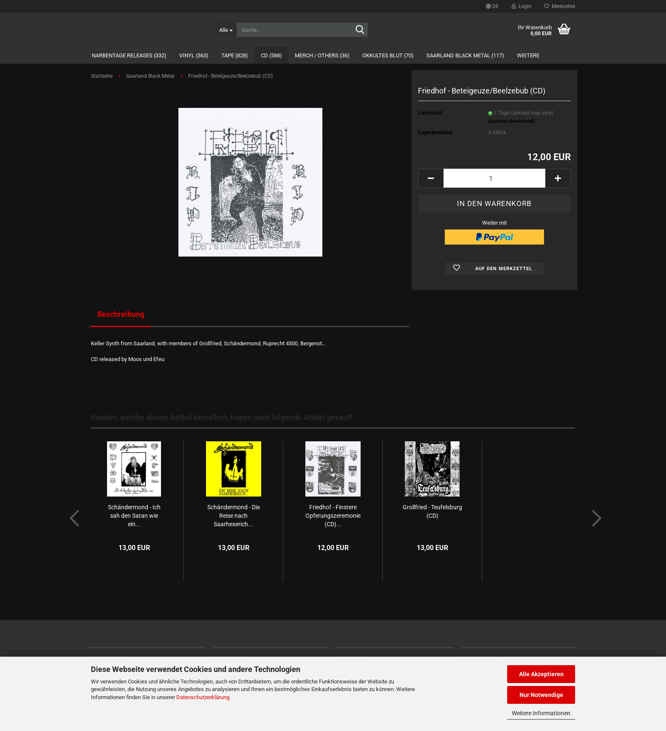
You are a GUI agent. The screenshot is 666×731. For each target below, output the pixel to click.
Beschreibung (120, 314)
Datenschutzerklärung (202, 697)
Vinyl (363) (194, 55)
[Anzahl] (494, 178)
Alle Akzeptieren (541, 674)
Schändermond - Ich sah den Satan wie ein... (134, 516)
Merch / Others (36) (322, 55)
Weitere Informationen (541, 713)
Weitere (528, 55)
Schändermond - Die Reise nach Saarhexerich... (233, 516)
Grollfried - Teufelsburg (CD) (432, 511)
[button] (492, 6)
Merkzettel (559, 6)
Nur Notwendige (541, 694)
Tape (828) (234, 55)
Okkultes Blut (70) (388, 55)
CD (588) (271, 55)
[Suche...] (225, 29)
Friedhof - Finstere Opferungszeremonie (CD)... (333, 516)
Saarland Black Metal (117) (465, 55)
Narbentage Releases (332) (129, 55)
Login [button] (521, 6)
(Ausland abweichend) (511, 121)
